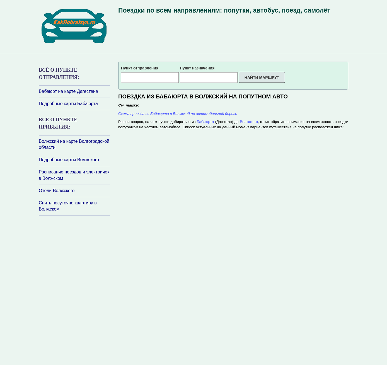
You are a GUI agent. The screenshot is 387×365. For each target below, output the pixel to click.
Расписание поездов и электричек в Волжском (74, 175)
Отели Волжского (56, 190)
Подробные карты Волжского (69, 159)
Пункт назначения (197, 68)
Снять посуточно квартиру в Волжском (68, 206)
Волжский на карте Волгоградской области (74, 144)
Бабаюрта (205, 122)
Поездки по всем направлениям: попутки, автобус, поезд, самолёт (224, 10)
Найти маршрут (262, 77)
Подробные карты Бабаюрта (68, 103)
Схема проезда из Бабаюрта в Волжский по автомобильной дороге (177, 114)
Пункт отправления (139, 68)
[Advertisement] (72, 289)
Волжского (249, 122)
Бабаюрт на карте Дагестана (68, 91)
